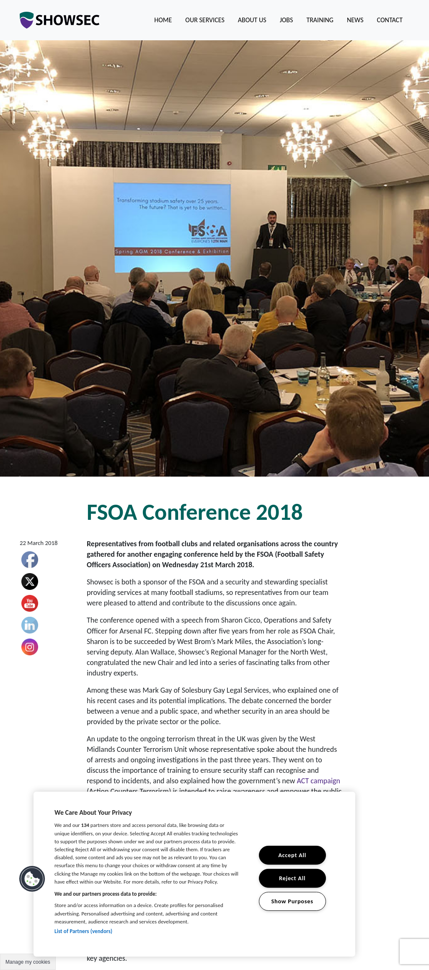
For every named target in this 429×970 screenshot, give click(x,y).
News (355, 20)
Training (319, 20)
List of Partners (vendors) (83, 931)
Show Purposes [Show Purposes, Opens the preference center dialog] (292, 901)
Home (163, 20)
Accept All (292, 855)
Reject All (292, 878)
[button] (32, 879)
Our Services (204, 20)
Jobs (286, 20)
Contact (390, 20)
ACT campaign (318, 780)
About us (252, 20)
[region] (194, 874)
